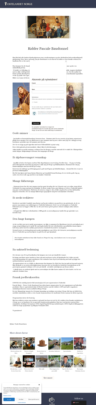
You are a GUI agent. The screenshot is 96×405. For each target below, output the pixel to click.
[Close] (66, 61)
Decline (21, 399)
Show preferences (33, 399)
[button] (39, 384)
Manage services (7, 395)
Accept (9, 399)
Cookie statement (22, 402)
